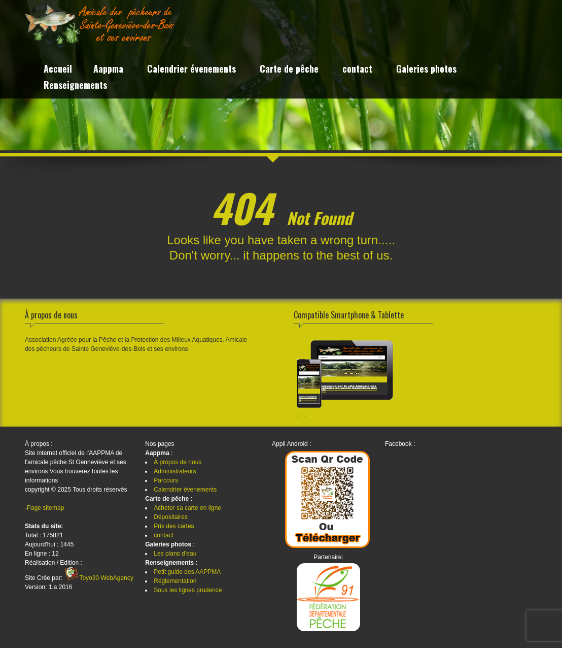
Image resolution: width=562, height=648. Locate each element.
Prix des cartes (174, 526)
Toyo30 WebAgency (106, 577)
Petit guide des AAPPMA (187, 571)
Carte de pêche (289, 69)
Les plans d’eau (175, 553)
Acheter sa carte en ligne (187, 507)
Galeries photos (426, 69)
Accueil (58, 69)
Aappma (108, 69)
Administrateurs (175, 471)
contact (357, 69)
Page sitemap (45, 507)
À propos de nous (177, 462)
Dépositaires (171, 517)
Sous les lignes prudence (188, 590)
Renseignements (75, 86)
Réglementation (175, 581)
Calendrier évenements (191, 69)
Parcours (166, 480)
